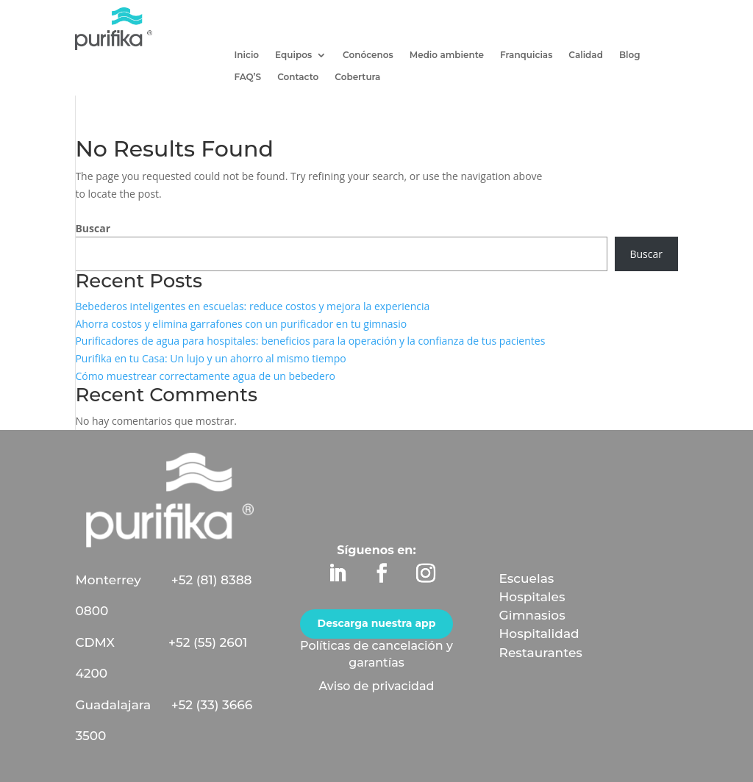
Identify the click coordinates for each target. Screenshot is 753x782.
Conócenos (368, 55)
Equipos (293, 55)
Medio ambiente (447, 55)
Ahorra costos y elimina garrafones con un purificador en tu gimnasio (241, 324)
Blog (629, 55)
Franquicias (526, 55)
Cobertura (357, 77)
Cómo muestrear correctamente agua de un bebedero (205, 376)
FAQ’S (247, 77)
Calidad (585, 55)
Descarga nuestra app (377, 623)
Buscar (92, 228)
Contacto (297, 77)
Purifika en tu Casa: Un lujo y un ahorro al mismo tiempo (210, 358)
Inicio (246, 55)
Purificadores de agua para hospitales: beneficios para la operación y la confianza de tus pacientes (310, 341)
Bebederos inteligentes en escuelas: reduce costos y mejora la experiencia (252, 306)
